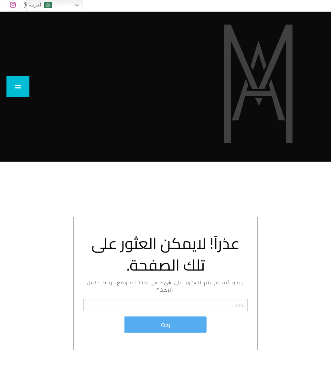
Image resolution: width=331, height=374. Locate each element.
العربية (40, 5)
